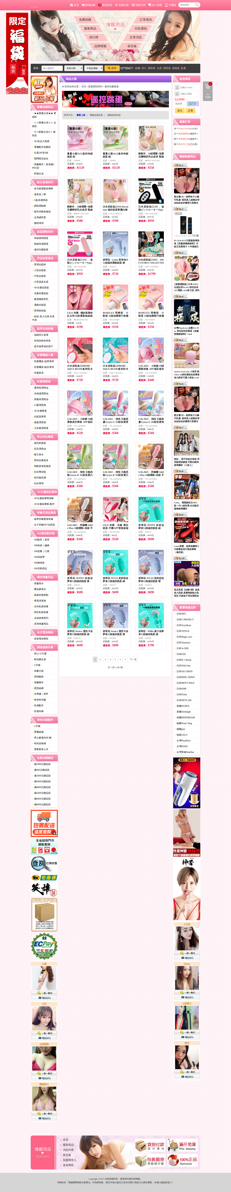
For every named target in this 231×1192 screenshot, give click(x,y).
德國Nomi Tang (183, 723)
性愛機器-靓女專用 (43, 367)
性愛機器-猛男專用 (43, 361)
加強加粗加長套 (41, 340)
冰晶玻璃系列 (40, 618)
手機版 (170, 5)
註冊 (190, 110)
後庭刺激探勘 (40, 595)
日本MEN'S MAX (185, 683)
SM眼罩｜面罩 (40, 539)
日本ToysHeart (183, 625)
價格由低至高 (96, 115)
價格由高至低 (114, 115)
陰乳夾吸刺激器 (41, 211)
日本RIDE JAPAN (185, 677)
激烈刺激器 (39, 443)
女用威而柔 (39, 217)
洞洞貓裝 (38, 676)
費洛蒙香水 (39, 589)
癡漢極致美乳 (40, 299)
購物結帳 (88, 5)
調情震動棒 (39, 206)
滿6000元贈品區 (41, 798)
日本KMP (180, 688)
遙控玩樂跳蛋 (40, 249)
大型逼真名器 (40, 282)
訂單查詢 (146, 19)
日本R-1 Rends (183, 660)
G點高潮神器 (40, 200)
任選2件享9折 (40, 153)
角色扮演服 (39, 699)
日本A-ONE (182, 648)
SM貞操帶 (38, 557)
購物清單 (207, 84)
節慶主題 (38, 671)
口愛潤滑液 (39, 405)
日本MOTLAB (183, 700)
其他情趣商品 (40, 624)
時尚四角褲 (39, 743)
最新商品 (90, 28)
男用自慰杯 (39, 264)
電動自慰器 (39, 305)
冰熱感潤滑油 (40, 393)
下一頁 (133, 659)
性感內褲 (38, 711)
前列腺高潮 (39, 477)
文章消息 (136, 37)
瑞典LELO (181, 735)
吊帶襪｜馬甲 (40, 694)
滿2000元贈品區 (41, 775)
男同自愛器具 (40, 460)
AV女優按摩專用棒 (43, 498)
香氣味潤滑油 (40, 399)
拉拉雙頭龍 (39, 472)
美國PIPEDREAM (185, 717)
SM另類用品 (39, 568)
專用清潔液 (39, 600)
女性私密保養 (40, 606)
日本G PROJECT (184, 619)
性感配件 (38, 705)
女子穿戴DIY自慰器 (43, 525)
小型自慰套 (39, 270)
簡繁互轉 (138, 5)
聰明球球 (38, 223)
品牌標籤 (100, 46)
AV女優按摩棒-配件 (43, 504)
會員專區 (68, 1165)
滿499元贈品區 (41, 770)
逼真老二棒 (39, 194)
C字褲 (36, 665)
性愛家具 (38, 373)
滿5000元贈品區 (41, 793)
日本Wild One (182, 665)
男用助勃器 (39, 310)
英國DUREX (182, 706)
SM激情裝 (38, 562)
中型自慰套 (39, 276)
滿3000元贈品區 (41, 781)
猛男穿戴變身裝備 (42, 519)
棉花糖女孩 (39, 659)
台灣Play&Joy (183, 740)
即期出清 (38, 173)
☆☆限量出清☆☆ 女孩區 (44, 124)
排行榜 (93, 37)
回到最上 (208, 96)
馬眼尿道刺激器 (41, 466)
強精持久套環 (40, 335)
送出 (179, 110)
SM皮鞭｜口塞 (40, 551)
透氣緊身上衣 (40, 749)
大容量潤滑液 (40, 428)
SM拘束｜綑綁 (40, 545)
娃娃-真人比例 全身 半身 (43, 318)
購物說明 (105, 5)
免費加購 (85, 19)
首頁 (74, 5)
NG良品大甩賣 (40, 141)
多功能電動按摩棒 (42, 188)
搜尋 (112, 68)
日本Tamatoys (182, 642)
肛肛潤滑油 (39, 449)
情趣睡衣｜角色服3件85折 (43, 166)
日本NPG (180, 614)
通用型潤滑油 (40, 388)
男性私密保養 (40, 612)
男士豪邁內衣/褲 (41, 737)
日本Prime (181, 694)
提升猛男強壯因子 (42, 346)
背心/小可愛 (39, 653)
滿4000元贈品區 (41, 787)
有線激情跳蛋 (40, 238)
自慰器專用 (39, 416)
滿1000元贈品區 (41, 764)
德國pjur (180, 729)
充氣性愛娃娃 (40, 293)
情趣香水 (38, 583)
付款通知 (141, 28)
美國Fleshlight (183, 712)
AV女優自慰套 (40, 287)
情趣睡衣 (38, 682)
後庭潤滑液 (39, 422)
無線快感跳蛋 (40, 244)
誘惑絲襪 (38, 688)
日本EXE (180, 654)
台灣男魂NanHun (184, 752)
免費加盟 (122, 5)
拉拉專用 (38, 483)
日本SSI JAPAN (184, 671)
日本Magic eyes (183, 637)
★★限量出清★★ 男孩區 (44, 115)
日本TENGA (182, 631)
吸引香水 (38, 454)
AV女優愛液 (39, 411)
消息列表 (68, 1149)
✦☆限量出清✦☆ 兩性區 (43, 134)
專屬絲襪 (38, 732)
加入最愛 (155, 5)
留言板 (132, 46)
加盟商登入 (69, 1160)
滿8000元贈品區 (41, 804)
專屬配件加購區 (41, 147)
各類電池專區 (40, 638)
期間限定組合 (40, 158)
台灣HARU (181, 746)
